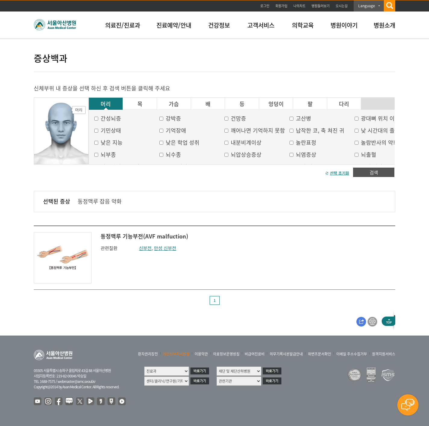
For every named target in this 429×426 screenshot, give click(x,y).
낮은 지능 (112, 142)
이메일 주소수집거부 (351, 354)
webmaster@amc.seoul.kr (77, 381)
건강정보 (219, 25)
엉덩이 (276, 104)
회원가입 (281, 5)
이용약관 (201, 354)
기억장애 (176, 130)
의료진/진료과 (122, 25)
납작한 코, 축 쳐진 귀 (320, 130)
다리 (344, 104)
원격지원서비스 (383, 354)
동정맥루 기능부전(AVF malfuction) (144, 236)
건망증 (238, 118)
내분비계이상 (246, 142)
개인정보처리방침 (176, 354)
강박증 (173, 118)
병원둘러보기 (321, 5)
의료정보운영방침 (226, 354)
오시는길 (342, 5)
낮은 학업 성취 (182, 142)
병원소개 (384, 25)
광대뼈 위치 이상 (380, 118)
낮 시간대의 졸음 (380, 130)
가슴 (174, 104)
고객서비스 (260, 25)
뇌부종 (108, 154)
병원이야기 (344, 25)
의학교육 (303, 25)
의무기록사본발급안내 (286, 354)
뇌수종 (173, 154)
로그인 (264, 5)
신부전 (145, 248)
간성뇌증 (111, 118)
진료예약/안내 (173, 25)
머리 (106, 104)
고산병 (303, 118)
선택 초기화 (339, 173)
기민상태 (111, 130)
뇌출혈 (368, 154)
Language (366, 5)
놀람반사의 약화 (379, 142)
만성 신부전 (165, 248)
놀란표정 (306, 142)
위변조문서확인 (319, 354)
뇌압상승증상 (246, 154)
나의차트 (299, 5)
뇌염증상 (306, 154)
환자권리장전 (148, 354)
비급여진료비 (255, 354)
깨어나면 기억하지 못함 (258, 130)
